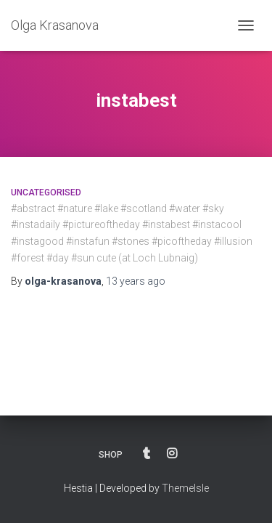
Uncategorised (46, 192)
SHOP (111, 455)
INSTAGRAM (172, 454)
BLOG (146, 454)
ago (135, 281)
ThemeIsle (185, 488)
